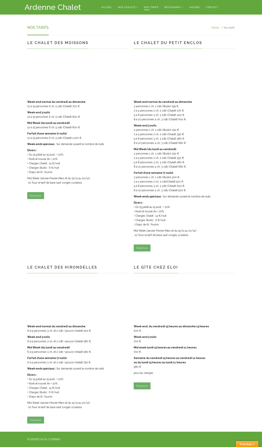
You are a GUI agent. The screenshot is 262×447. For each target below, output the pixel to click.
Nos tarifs (151, 7)
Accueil (106, 7)
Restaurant (172, 7)
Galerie (195, 7)
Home (215, 27)
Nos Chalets (126, 7)
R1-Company (52, 439)
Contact (212, 7)
